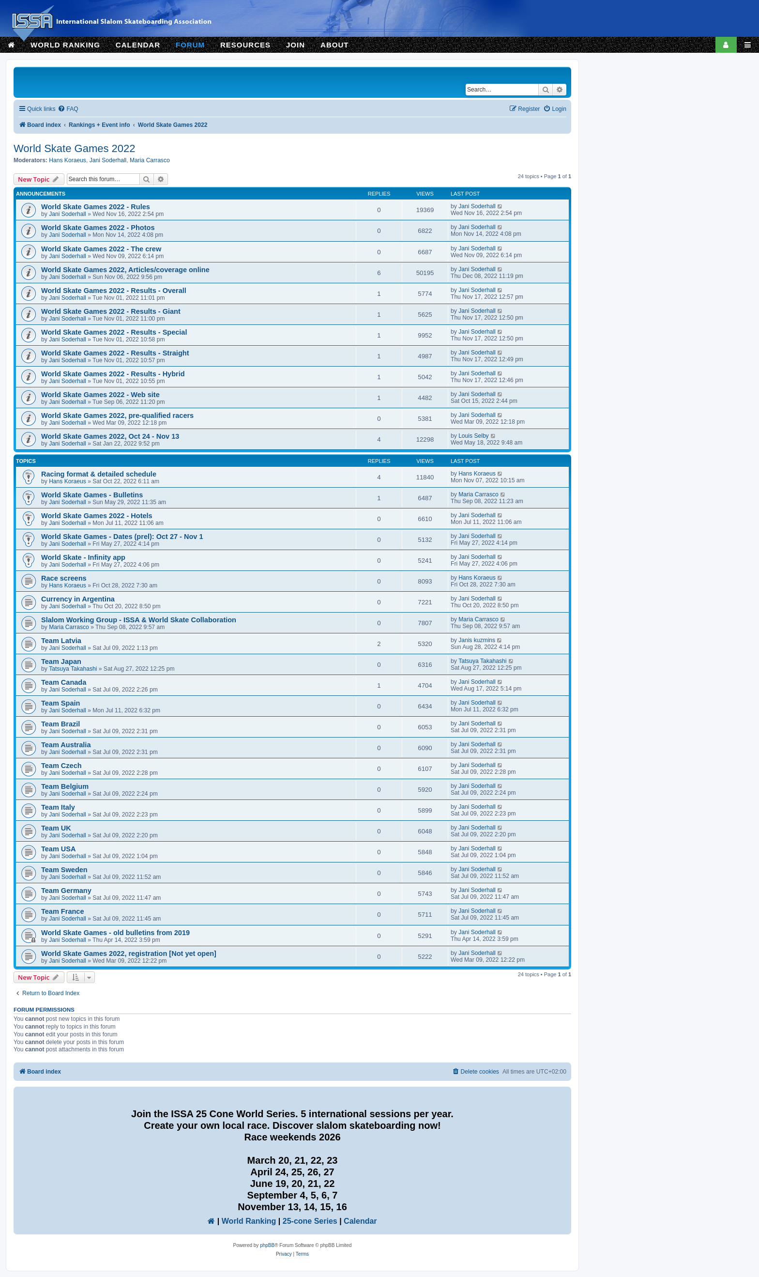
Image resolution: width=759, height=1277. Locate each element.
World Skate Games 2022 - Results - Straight (115, 353)
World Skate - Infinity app (83, 557)
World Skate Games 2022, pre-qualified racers (117, 415)
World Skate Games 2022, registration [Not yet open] (128, 953)
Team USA (58, 849)
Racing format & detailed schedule (98, 474)
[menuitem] (68, 109)
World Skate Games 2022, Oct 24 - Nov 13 (110, 436)
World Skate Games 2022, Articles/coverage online (125, 270)
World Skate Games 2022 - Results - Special (114, 332)
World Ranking (249, 1221)
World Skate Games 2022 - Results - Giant (111, 311)
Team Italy (58, 807)
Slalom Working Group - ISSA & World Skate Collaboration (138, 620)
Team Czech (61, 765)
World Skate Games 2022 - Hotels (96, 516)
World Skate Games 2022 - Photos (97, 227)
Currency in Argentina (78, 599)
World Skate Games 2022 (75, 148)
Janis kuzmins (476, 640)
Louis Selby (473, 435)
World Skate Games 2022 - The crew (101, 249)
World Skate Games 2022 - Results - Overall (113, 290)
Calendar (360, 1221)
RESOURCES (245, 45)
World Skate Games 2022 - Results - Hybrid (113, 374)
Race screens (64, 578)
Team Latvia (61, 641)
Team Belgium (65, 786)
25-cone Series (310, 1221)
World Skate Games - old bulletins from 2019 (115, 933)
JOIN (295, 45)
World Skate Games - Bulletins (92, 495)
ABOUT (334, 45)
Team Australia (66, 745)
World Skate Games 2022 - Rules (95, 207)
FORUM (190, 45)
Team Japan (61, 661)
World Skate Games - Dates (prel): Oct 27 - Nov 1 (122, 536)
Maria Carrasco (150, 160)
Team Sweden (64, 870)
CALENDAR (138, 45)
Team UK (56, 828)
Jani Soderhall (108, 160)
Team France (62, 911)
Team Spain (60, 703)
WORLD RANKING (65, 45)
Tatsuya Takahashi (73, 668)
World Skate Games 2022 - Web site (100, 395)
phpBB (267, 1245)
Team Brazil (60, 724)
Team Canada (63, 682)
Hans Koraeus (67, 160)
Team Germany (66, 890)
